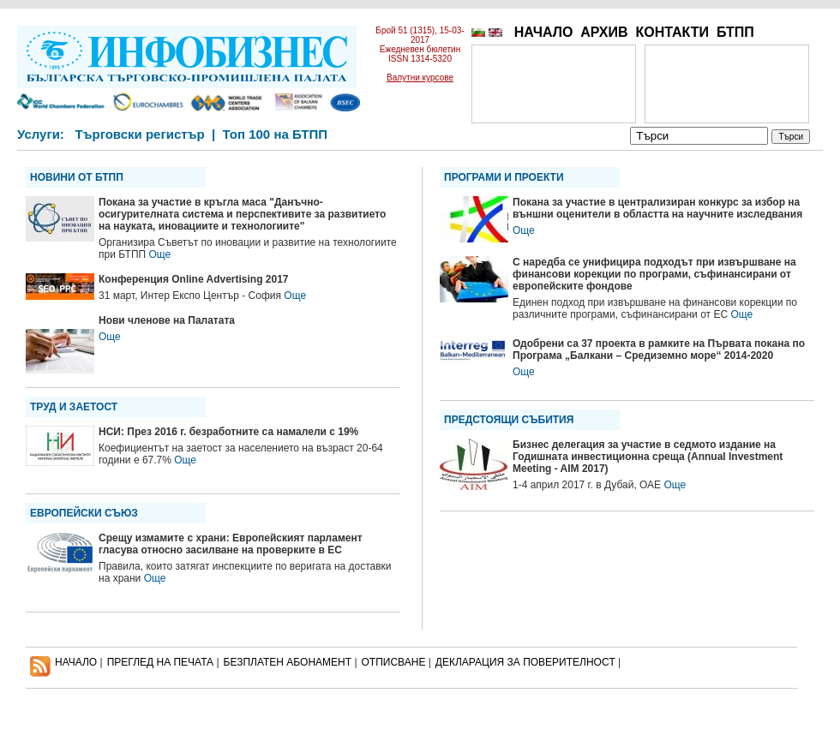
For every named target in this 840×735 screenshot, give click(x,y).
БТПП (735, 32)
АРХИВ (603, 32)
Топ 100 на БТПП (275, 134)
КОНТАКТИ (672, 32)
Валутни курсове (420, 77)
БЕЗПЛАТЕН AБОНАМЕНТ (288, 662)
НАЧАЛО (543, 32)
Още (159, 254)
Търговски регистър (139, 134)
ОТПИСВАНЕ (394, 662)
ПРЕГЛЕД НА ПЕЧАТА (160, 662)
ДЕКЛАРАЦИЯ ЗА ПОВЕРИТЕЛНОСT (525, 662)
